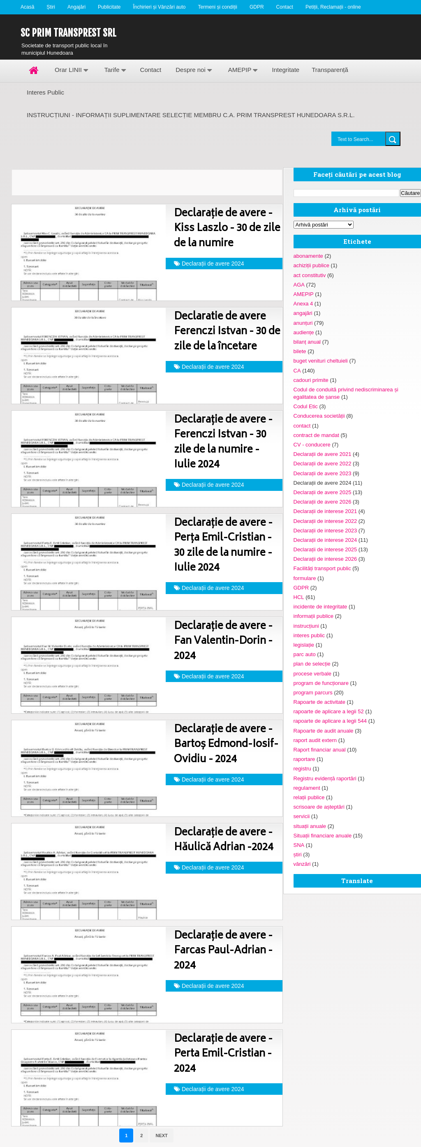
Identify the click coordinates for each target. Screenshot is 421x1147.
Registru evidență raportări (325, 778)
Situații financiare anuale (323, 835)
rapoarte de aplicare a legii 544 (330, 721)
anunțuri (303, 323)
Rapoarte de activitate (319, 702)
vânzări (302, 864)
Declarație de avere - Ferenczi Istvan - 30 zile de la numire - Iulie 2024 (223, 443)
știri (298, 854)
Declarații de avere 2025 (323, 492)
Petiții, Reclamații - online (333, 7)
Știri (50, 7)
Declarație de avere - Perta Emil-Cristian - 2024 (223, 1054)
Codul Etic (306, 406)
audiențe (304, 332)
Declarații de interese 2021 (325, 511)
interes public (309, 635)
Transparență (330, 69)
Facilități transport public (322, 568)
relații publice (309, 797)
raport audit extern (315, 740)
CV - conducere (312, 445)
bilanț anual (307, 342)
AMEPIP (240, 69)
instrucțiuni (306, 626)
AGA (299, 285)
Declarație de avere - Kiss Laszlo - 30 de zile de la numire (227, 229)
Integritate (285, 69)
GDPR (257, 7)
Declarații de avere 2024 (213, 263)
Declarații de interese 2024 (325, 540)
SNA (299, 845)
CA (297, 371)
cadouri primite (311, 380)
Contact (284, 7)
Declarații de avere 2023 (323, 473)
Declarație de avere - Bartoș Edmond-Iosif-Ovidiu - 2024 (226, 745)
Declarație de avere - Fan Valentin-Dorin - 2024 (223, 642)
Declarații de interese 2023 (325, 530)
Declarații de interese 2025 (325, 549)
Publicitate (109, 7)
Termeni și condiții (217, 7)
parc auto (305, 654)
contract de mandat (316, 435)
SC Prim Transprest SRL (68, 33)
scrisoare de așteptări (319, 807)
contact (302, 426)
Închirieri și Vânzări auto (159, 7)
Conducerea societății (319, 416)
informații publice (314, 616)
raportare (304, 759)
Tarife (112, 69)
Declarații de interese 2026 (325, 559)
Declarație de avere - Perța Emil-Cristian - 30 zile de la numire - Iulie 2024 (223, 546)
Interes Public (45, 92)
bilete (300, 351)
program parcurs (313, 692)
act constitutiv (310, 275)
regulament (307, 788)
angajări (303, 313)
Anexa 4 (303, 304)
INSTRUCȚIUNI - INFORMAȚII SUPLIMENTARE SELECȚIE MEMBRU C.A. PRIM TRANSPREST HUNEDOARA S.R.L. (191, 114)
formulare (305, 578)
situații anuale (310, 826)
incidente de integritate (320, 607)
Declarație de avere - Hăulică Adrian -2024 (223, 840)
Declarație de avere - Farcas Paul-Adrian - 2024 (223, 951)
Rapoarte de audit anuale (324, 731)
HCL (299, 597)
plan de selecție (312, 664)
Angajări (76, 7)
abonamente (308, 256)
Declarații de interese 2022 (325, 521)
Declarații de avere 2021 (323, 454)
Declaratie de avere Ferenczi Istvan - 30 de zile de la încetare (227, 332)
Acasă (27, 7)
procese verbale (313, 674)
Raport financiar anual (320, 750)
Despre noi (191, 69)
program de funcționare (321, 683)
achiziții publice (311, 265)
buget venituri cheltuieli (321, 361)
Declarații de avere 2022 (323, 463)
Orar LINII (68, 69)
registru (302, 768)
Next (161, 1135)
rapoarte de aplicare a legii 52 (329, 711)
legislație (304, 645)
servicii (302, 816)
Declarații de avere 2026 (323, 502)
